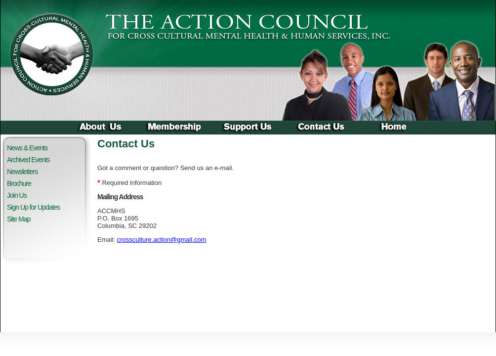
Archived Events (28, 160)
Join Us (17, 195)
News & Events (27, 148)
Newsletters (22, 172)
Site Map (18, 219)
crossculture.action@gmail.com (162, 239)
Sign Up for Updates (33, 207)
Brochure (19, 183)
